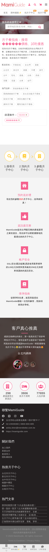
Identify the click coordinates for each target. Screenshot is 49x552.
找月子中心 (30, 13)
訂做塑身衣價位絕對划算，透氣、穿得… (20, 521)
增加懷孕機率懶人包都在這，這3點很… (20, 515)
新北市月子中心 (9, 476)
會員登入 (6, 454)
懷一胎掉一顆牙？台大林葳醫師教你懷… (20, 508)
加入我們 (6, 448)
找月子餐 (42, 13)
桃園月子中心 (8, 486)
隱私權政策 (7, 457)
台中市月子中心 (9, 479)
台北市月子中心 (9, 473)
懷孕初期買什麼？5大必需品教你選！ (19, 505)
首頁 (6, 13)
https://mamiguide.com (17, 431)
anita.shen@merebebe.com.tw (20, 428)
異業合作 (6, 451)
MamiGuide (19, 536)
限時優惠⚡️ (16, 13)
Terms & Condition (16, 541)
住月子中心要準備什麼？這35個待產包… (20, 518)
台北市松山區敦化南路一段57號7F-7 (23, 420)
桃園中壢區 (7, 482)
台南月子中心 (8, 489)
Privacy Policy (33, 541)
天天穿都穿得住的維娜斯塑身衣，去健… (20, 512)
